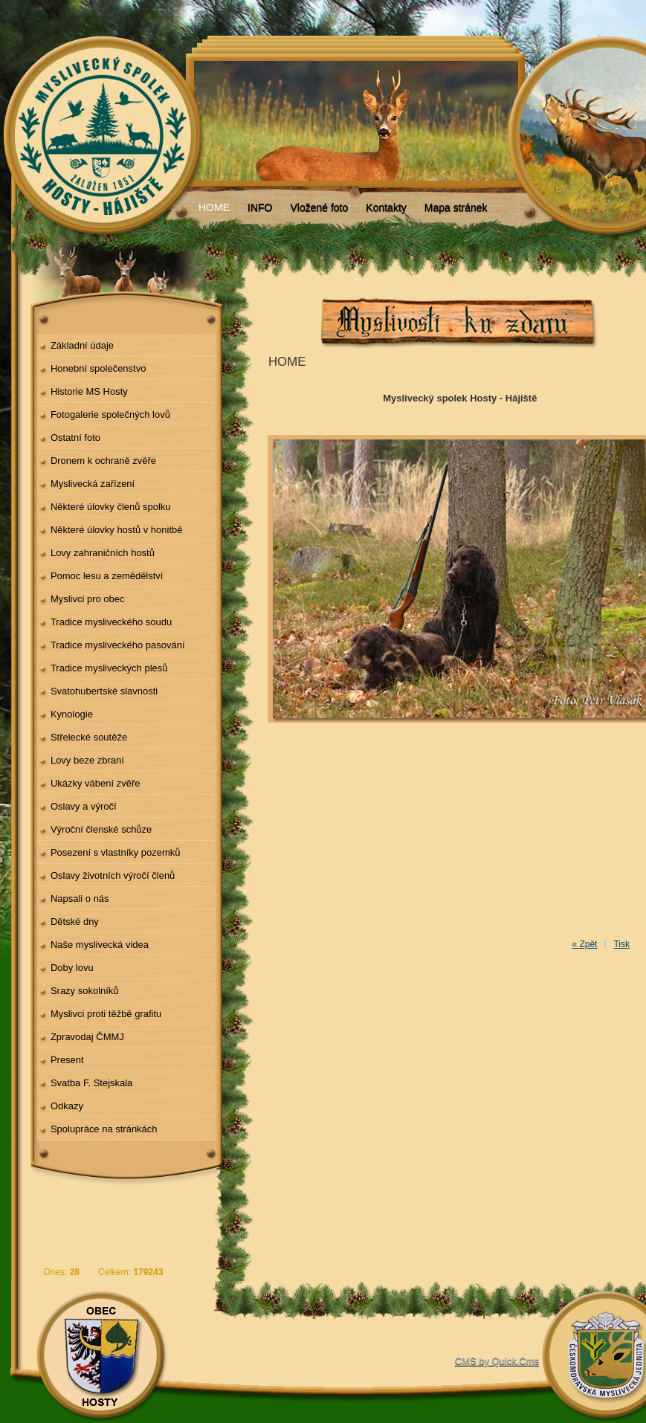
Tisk (621, 944)
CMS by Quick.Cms (497, 1360)
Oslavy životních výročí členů (113, 875)
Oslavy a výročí (84, 806)
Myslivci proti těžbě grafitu (106, 1013)
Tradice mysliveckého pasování (118, 645)
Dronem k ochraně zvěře (103, 460)
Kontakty (386, 207)
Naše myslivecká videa (100, 944)
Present (67, 1059)
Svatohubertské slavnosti (104, 691)
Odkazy (67, 1105)
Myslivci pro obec (88, 598)
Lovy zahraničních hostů (103, 552)
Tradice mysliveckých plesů (109, 668)
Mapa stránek (456, 207)
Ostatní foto (75, 437)
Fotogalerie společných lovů (110, 414)
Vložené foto (319, 207)
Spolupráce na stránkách (104, 1129)
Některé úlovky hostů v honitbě (117, 529)
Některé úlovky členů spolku (111, 506)
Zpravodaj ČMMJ (87, 1036)
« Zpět (584, 944)
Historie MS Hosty (89, 391)
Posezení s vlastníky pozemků (116, 852)
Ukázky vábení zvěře (95, 783)
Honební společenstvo (98, 368)
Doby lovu (72, 967)
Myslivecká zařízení (93, 483)
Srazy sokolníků (85, 990)
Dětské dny (75, 921)
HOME (214, 207)
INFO (260, 207)
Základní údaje (82, 345)
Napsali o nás (80, 898)
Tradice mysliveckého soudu (111, 621)
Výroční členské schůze (101, 829)
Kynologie (72, 714)
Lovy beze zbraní (87, 760)
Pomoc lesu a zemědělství (107, 575)
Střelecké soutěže (89, 737)
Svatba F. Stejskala (91, 1082)
